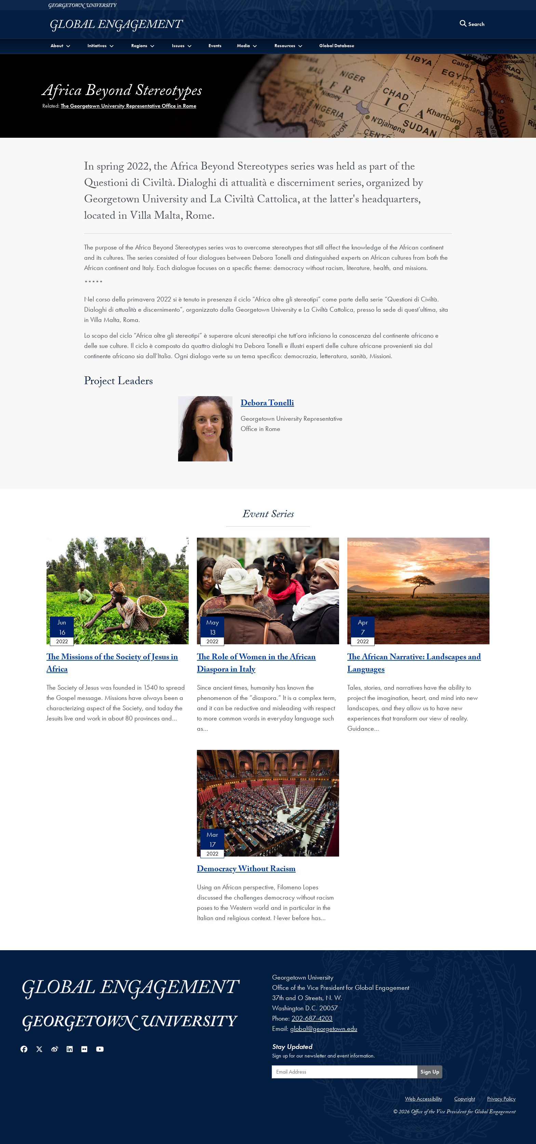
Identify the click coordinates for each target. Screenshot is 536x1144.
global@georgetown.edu (323, 1028)
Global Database (336, 45)
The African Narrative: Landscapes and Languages (414, 664)
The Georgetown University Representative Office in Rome (128, 105)
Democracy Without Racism (246, 870)
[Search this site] (472, 24)
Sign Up (429, 1071)
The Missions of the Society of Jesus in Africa (112, 664)
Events (215, 45)
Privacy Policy (501, 1098)
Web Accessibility (423, 1098)
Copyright (464, 1098)
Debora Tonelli (267, 404)
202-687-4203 (312, 1018)
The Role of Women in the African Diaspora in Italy (256, 664)
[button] (61, 46)
